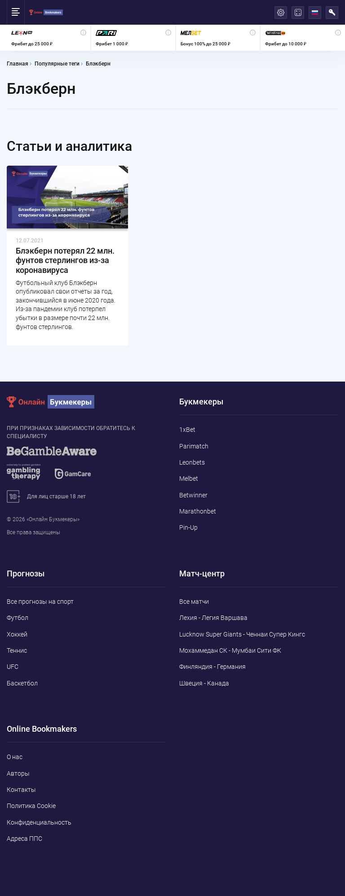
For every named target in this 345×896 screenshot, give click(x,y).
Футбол (17, 617)
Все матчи (194, 601)
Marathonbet (197, 511)
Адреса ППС (24, 838)
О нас (14, 756)
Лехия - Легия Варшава (213, 617)
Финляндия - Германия (212, 666)
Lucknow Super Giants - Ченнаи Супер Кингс (242, 634)
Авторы (18, 773)
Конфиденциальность (39, 822)
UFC (12, 666)
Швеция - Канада (204, 683)
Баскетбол (22, 683)
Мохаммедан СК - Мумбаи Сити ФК (230, 650)
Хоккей (17, 634)
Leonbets (192, 462)
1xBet (187, 429)
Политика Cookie (31, 805)
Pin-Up (188, 527)
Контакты (21, 789)
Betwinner (193, 495)
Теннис (17, 650)
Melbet (188, 478)
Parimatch (193, 446)
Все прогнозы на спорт (40, 601)
